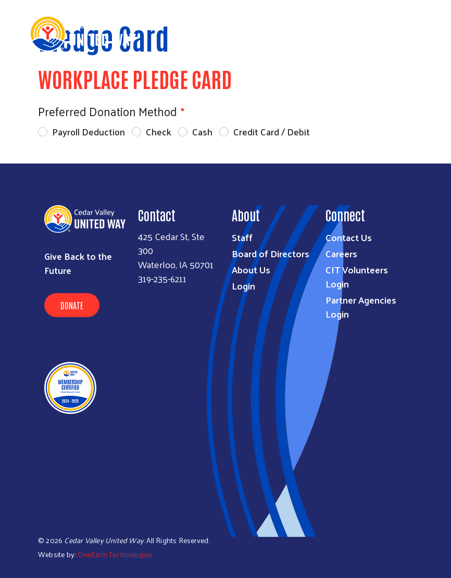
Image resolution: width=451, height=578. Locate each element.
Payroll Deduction (88, 131)
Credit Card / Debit (271, 131)
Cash (202, 131)
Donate (71, 305)
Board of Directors (270, 253)
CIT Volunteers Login (356, 276)
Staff (242, 237)
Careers (341, 253)
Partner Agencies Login (360, 307)
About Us (251, 269)
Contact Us (348, 237)
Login (243, 286)
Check (158, 131)
